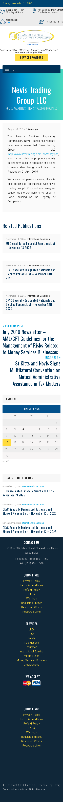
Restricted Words (31, 607)
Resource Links (31, 612)
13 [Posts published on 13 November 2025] (39, 436)
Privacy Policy (31, 581)
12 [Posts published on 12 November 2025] (31, 436)
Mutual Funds (31, 656)
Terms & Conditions (31, 585)
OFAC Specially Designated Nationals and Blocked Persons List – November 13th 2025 (30, 274)
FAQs (31, 594)
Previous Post (14, 326)
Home (9, 108)
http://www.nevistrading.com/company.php (33, 154)
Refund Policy (31, 590)
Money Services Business (31, 660)
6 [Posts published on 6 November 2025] (39, 429)
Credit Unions (31, 665)
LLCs (32, 630)
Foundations (31, 643)
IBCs (31, 634)
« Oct (6, 461)
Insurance (31, 647)
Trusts (31, 638)
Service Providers (31, 57)
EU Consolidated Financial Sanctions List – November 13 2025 (30, 245)
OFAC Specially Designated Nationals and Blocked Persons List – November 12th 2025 (30, 304)
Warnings (20, 108)
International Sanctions (39, 239)
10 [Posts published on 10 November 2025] (15, 436)
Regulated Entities (31, 603)
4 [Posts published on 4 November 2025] (23, 429)
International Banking (31, 652)
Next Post (51, 357)
